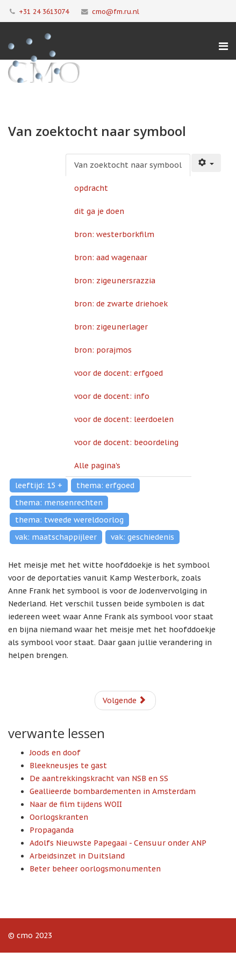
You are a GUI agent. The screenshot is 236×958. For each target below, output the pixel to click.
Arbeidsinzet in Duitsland (77, 856)
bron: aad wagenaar (110, 257)
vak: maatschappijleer (56, 537)
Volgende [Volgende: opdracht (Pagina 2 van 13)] (124, 700)
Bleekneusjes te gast (68, 765)
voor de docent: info (111, 396)
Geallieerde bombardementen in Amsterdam (113, 791)
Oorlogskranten (59, 817)
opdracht (91, 188)
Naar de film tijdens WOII (76, 804)
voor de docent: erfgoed (118, 373)
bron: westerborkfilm (114, 234)
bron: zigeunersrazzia (114, 280)
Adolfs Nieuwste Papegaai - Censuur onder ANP (118, 843)
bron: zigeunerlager (111, 327)
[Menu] (223, 46)
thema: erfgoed (105, 485)
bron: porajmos (103, 350)
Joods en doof (55, 752)
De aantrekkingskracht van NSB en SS (99, 778)
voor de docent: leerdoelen (124, 419)
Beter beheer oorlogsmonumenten (95, 869)
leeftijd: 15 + (38, 485)
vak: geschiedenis (142, 537)
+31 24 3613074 (44, 11)
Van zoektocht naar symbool (128, 165)
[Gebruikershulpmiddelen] (206, 163)
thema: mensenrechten (59, 502)
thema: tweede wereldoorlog (69, 520)
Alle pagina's (97, 465)
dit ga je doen (99, 211)
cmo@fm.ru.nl (115, 11)
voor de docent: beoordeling (126, 442)
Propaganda (52, 830)
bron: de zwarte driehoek (121, 304)
